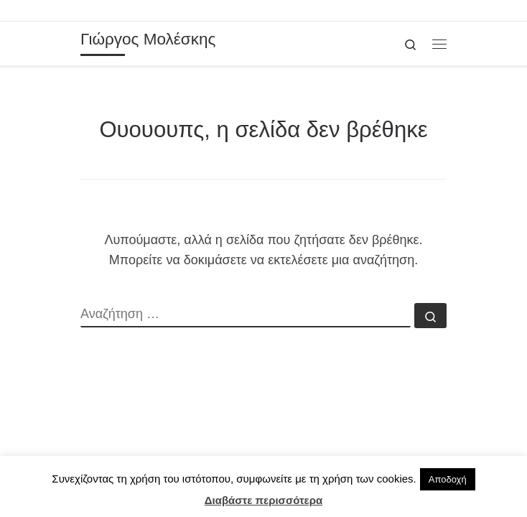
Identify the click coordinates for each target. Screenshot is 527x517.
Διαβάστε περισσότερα (263, 500)
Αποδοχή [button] (448, 479)
